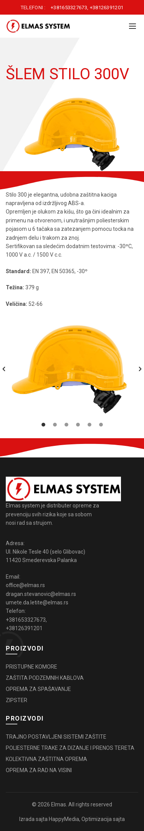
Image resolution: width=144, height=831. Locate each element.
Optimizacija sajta (103, 819)
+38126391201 (107, 7)
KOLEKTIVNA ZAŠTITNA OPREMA (46, 759)
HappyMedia (64, 819)
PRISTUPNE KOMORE (31, 667)
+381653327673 (69, 7)
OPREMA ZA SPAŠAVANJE (38, 689)
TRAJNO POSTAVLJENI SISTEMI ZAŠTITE (56, 737)
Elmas (58, 804)
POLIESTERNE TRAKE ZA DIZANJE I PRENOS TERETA (70, 748)
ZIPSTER (16, 700)
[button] (4, 369)
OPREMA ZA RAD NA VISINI (39, 770)
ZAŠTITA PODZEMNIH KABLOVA (45, 678)
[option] (72, 368)
